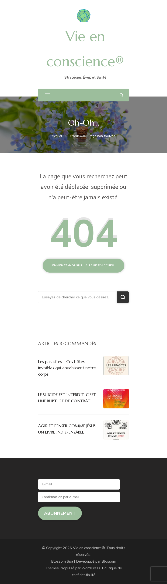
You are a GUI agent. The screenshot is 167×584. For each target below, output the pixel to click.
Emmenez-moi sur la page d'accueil (83, 265)
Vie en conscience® (89, 548)
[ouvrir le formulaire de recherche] (121, 95)
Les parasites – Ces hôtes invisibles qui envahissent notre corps (67, 368)
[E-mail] (79, 484)
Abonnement (60, 513)
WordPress (90, 568)
